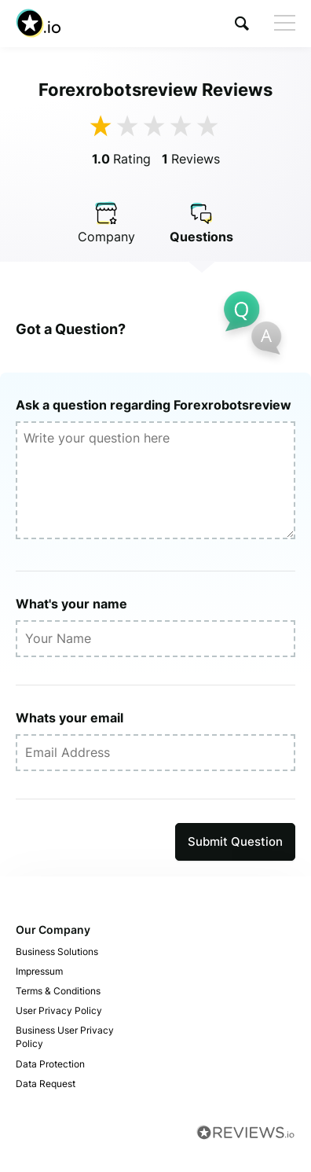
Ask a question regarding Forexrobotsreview (153, 405)
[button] (241, 23)
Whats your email (69, 718)
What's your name (71, 604)
